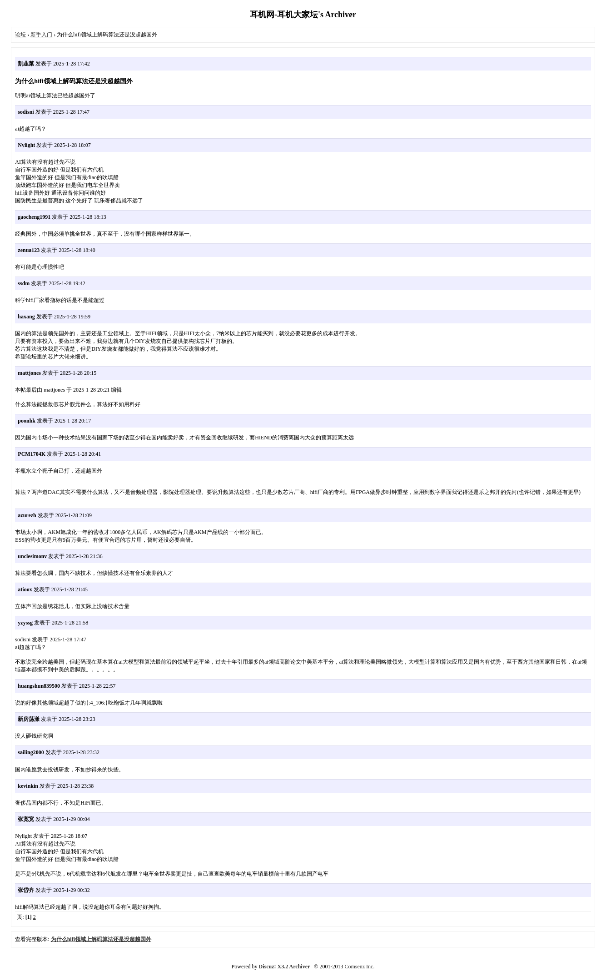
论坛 (20, 34)
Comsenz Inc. (359, 966)
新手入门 (41, 34)
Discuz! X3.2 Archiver (284, 966)
